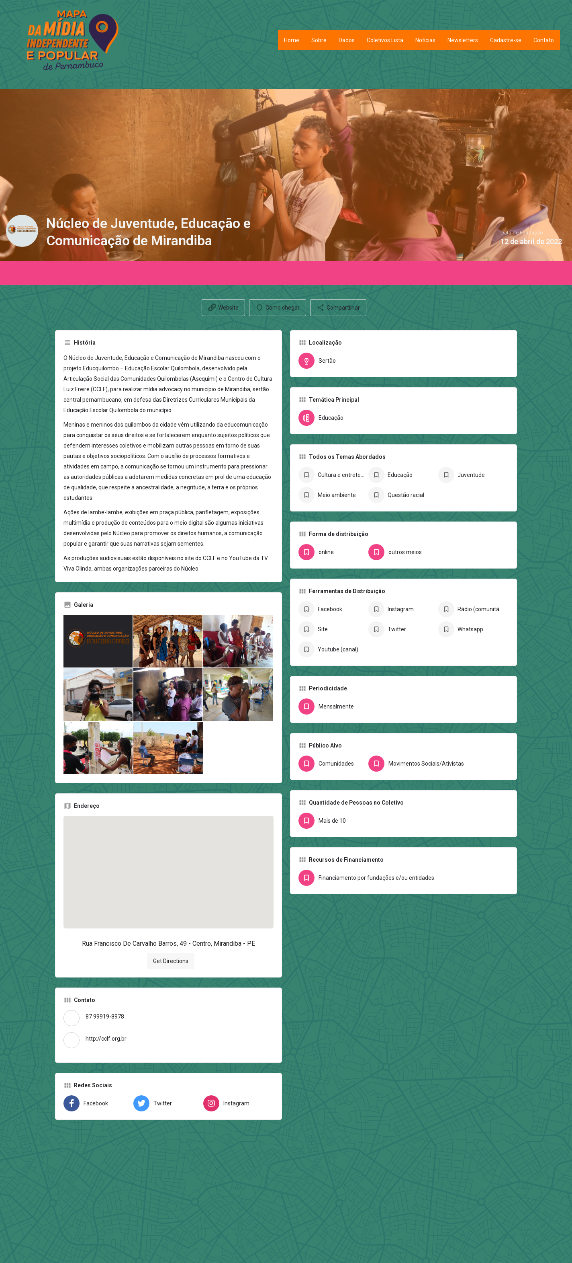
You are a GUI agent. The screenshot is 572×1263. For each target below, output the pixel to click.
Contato (543, 40)
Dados (347, 40)
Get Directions (170, 961)
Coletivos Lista (385, 40)
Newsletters (462, 40)
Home (291, 40)
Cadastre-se (505, 40)
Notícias (425, 40)
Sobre (319, 40)
